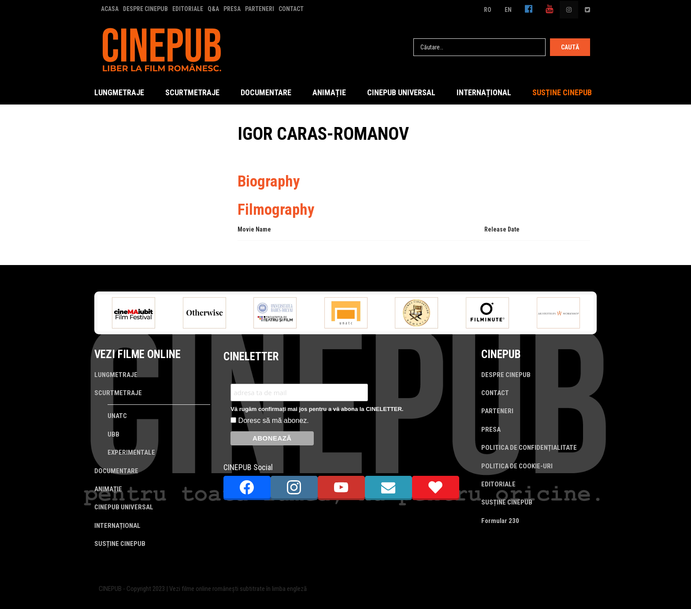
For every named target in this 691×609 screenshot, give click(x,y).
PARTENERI (259, 8)
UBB (113, 434)
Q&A (213, 8)
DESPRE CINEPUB (145, 8)
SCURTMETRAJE (192, 92)
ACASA (110, 8)
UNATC (117, 416)
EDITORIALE (187, 8)
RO (487, 9)
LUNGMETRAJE (119, 92)
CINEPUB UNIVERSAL (401, 92)
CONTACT (291, 8)
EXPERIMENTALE (131, 452)
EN (508, 9)
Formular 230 (500, 521)
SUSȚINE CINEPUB (562, 92)
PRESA (232, 8)
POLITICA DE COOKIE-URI (517, 466)
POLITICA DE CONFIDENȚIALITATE (529, 448)
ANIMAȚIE (329, 92)
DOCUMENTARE (266, 92)
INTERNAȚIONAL (484, 92)
